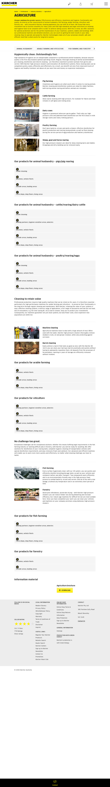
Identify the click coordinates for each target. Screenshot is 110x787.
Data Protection (62, 618)
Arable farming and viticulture (50, 49)
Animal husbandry (24, 49)
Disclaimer (39, 624)
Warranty (39, 616)
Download (64, 590)
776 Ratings (18, 631)
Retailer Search (41, 640)
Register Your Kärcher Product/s (43, 636)
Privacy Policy (40, 608)
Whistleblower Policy (43, 611)
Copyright (39, 614)
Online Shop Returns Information (63, 614)
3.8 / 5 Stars (18, 628)
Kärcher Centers (41, 646)
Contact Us (39, 654)
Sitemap (59, 631)
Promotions (39, 657)
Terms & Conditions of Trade (43, 621)
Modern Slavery (41, 605)
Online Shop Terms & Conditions (64, 609)
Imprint (38, 627)
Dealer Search (40, 643)
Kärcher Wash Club (42, 659)
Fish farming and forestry (79, 49)
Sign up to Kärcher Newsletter (42, 650)
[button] (94, 48)
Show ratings (18, 634)
